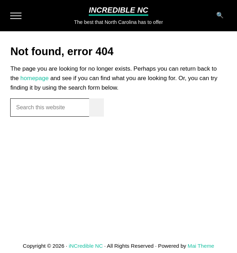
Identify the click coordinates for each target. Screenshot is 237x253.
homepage (34, 78)
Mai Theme (201, 246)
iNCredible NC (118, 10)
